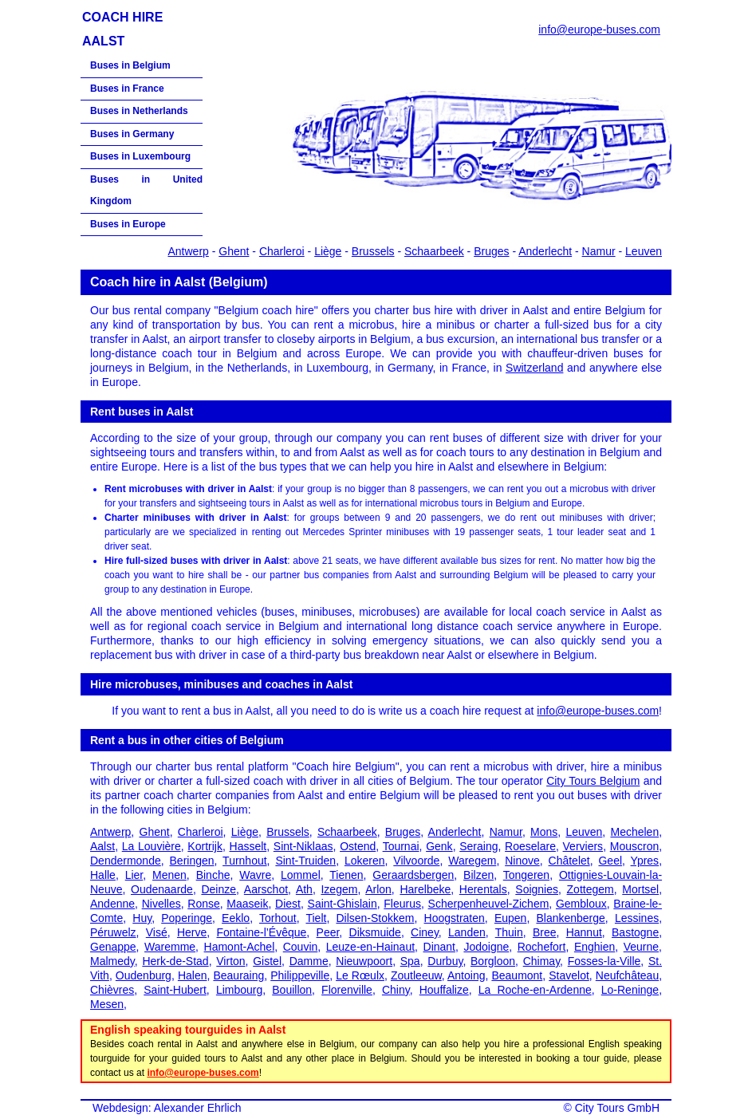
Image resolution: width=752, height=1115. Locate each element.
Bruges (491, 251)
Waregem (472, 860)
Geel (610, 860)
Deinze (218, 889)
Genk (439, 846)
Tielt (315, 918)
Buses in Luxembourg (140, 156)
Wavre (255, 875)
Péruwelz (113, 932)
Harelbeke (425, 889)
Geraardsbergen (413, 875)
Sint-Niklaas (303, 846)
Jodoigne (486, 946)
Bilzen (478, 875)
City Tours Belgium (593, 780)
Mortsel (640, 889)
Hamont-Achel (239, 946)
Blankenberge (570, 918)
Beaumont (516, 975)
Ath (304, 889)
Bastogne (635, 932)
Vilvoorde (416, 860)
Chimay (541, 961)
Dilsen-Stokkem (375, 918)
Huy (142, 918)
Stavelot (569, 975)
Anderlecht (545, 251)
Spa (410, 961)
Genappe (113, 946)
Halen (192, 975)
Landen (467, 932)
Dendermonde (125, 860)
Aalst (102, 846)
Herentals (483, 889)
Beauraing (238, 975)
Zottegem (590, 889)
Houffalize (444, 989)
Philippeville (299, 975)
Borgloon (492, 961)
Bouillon (292, 989)
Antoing (466, 975)
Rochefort (542, 946)
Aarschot (266, 889)
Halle (103, 875)
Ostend (358, 846)
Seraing (478, 846)
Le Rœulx (360, 975)
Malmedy (112, 961)
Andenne (112, 903)
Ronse (203, 903)
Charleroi (282, 251)
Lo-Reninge (630, 989)
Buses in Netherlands (139, 110)
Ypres (645, 860)
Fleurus (402, 903)
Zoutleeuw (416, 975)
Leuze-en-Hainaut (370, 946)
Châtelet (569, 860)
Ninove (522, 860)
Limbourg (239, 989)
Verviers (583, 846)
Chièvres (112, 989)
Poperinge (186, 918)
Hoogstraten (454, 918)
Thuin (509, 932)
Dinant (439, 946)
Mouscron (634, 846)
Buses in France (127, 88)
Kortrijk (204, 846)
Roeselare (530, 846)
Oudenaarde (162, 889)
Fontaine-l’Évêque (262, 932)
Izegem (339, 889)
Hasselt (248, 846)
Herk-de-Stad (175, 961)
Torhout (278, 918)
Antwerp (187, 251)
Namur (599, 251)
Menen (169, 875)
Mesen (107, 1004)
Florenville (346, 989)
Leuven (643, 251)
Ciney (425, 932)
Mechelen (634, 831)
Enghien (594, 946)
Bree (545, 932)
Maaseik (247, 903)
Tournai (401, 846)
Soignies (536, 889)
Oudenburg (143, 975)
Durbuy (445, 961)
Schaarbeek (434, 251)
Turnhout (244, 860)
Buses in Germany (132, 134)
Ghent (234, 251)
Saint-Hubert (175, 989)
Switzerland (534, 367)
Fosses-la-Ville (604, 961)
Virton (230, 961)
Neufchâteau (627, 975)
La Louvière (151, 846)
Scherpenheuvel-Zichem (488, 903)
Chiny (396, 989)
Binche (213, 875)
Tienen (346, 875)
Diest (288, 903)
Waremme (169, 946)
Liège (327, 251)
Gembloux (581, 903)
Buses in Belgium (130, 65)
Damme (309, 961)
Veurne (641, 946)
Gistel (267, 961)
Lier (134, 875)
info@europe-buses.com (599, 29)
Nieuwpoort (364, 961)
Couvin (300, 946)
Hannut (584, 932)
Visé (156, 932)
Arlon (378, 889)
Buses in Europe (128, 224)
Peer (328, 932)
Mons (543, 831)
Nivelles (161, 903)
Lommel (301, 875)
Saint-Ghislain (342, 903)
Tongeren (526, 875)
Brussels (373, 251)
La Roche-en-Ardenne (535, 989)
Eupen (510, 918)
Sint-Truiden (305, 860)
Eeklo (236, 918)
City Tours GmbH (617, 1107)
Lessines (637, 918)
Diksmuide (375, 932)
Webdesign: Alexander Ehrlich (167, 1107)
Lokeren (365, 860)
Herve (192, 932)
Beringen (192, 860)
